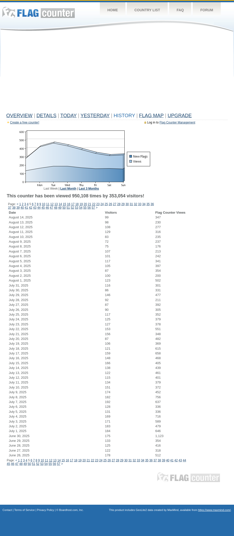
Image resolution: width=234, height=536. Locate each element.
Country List (147, 10)
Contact (7, 509)
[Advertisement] (117, 73)
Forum (206, 10)
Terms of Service (24, 509)
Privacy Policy (45, 509)
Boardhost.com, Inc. (71, 509)
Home (112, 10)
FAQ (180, 10)
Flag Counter (38, 12)
